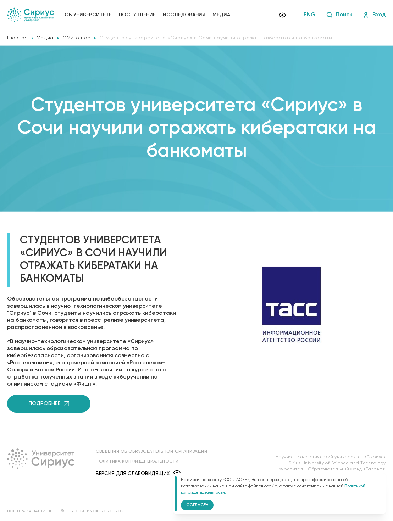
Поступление (137, 14)
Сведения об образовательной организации (151, 451)
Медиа (221, 14)
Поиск (339, 15)
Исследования (184, 14)
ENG (310, 15)
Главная (17, 37)
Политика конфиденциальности (137, 461)
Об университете (88, 14)
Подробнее (49, 403)
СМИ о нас (76, 37)
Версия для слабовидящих (138, 473)
